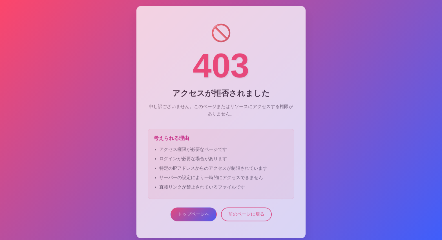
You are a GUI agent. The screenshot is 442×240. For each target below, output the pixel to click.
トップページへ (193, 214)
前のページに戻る (246, 214)
